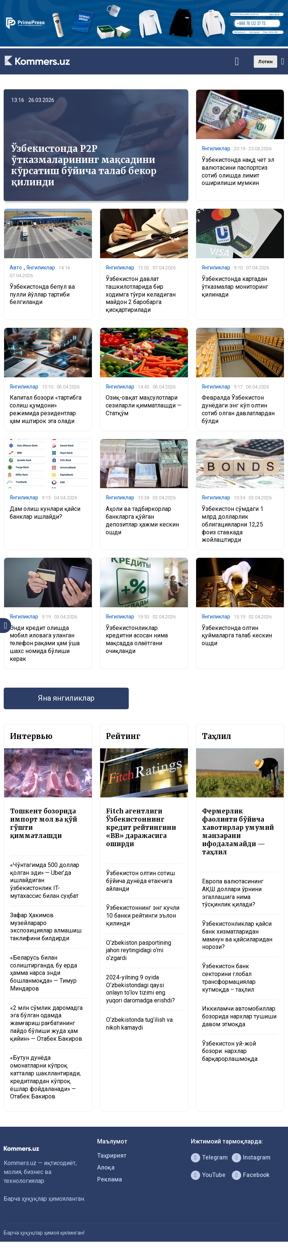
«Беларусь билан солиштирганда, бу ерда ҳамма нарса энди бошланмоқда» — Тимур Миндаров (43, 973)
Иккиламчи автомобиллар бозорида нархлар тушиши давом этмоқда (239, 1016)
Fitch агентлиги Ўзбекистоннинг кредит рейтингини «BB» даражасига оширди (141, 827)
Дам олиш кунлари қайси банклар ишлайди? (45, 512)
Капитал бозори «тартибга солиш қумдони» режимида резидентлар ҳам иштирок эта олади (45, 409)
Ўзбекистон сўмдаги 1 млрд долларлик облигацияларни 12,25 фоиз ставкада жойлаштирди (232, 524)
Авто (16, 268)
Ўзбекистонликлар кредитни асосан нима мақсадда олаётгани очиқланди (137, 639)
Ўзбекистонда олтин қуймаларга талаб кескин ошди (237, 635)
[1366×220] (144, 44)
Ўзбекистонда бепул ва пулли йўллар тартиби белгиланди (42, 294)
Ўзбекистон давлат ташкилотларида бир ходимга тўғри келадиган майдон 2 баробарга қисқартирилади (141, 294)
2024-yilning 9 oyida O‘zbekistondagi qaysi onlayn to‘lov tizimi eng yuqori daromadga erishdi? (140, 989)
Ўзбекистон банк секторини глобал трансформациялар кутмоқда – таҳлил (229, 978)
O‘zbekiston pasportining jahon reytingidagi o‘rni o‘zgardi (138, 950)
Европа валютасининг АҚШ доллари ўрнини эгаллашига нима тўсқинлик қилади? (232, 893)
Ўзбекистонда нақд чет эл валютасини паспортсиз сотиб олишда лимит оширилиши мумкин (238, 171)
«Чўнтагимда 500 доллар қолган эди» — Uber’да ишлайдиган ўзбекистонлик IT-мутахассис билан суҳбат (44, 880)
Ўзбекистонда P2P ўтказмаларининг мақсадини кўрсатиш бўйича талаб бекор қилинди (84, 165)
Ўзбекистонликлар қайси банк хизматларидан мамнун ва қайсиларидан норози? (237, 936)
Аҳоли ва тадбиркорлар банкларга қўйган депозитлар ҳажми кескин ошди (142, 520)
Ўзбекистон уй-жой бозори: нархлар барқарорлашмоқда (229, 1051)
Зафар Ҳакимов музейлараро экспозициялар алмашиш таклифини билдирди (45, 927)
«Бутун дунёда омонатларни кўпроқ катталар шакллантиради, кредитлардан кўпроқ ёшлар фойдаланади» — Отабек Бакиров (45, 1077)
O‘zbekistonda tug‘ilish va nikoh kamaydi (139, 1024)
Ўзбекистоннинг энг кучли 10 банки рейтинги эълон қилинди (142, 916)
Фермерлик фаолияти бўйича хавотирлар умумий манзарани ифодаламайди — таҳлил (238, 831)
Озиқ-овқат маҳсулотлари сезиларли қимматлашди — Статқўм (144, 405)
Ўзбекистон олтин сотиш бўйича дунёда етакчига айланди (140, 881)
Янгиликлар (216, 148)
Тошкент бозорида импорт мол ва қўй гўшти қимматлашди (43, 823)
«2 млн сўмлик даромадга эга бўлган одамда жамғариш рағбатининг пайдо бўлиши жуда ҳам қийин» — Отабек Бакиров (46, 1023)
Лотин (265, 61)
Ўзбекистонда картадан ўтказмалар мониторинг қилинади (235, 286)
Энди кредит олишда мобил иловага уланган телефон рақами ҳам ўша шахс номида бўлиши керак (45, 643)
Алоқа (106, 1167)
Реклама (109, 1179)
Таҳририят (112, 1155)
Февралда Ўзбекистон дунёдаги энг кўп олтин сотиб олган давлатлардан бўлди (238, 409)
